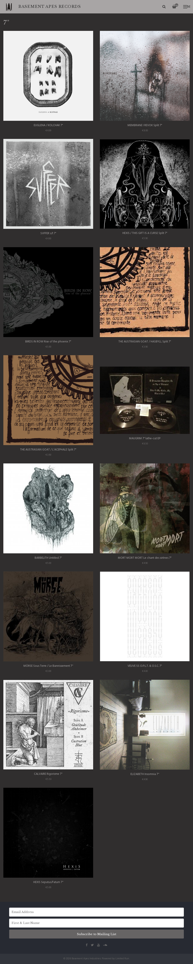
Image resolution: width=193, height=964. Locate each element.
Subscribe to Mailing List (96, 934)
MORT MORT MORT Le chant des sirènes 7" (145, 558)
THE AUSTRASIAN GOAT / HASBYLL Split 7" (144, 341)
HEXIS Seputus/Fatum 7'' (48, 882)
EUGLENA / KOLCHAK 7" (48, 125)
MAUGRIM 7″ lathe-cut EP (145, 438)
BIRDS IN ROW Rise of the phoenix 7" (48, 341)
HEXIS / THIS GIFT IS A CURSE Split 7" (144, 233)
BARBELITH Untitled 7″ (48, 558)
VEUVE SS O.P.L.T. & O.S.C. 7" (145, 666)
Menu (186, 6)
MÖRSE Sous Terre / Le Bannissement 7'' (48, 666)
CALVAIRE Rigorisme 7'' (48, 774)
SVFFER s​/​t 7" (48, 233)
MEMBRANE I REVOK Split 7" (145, 125)
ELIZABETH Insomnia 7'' (144, 774)
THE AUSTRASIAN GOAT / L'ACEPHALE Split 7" (48, 449)
